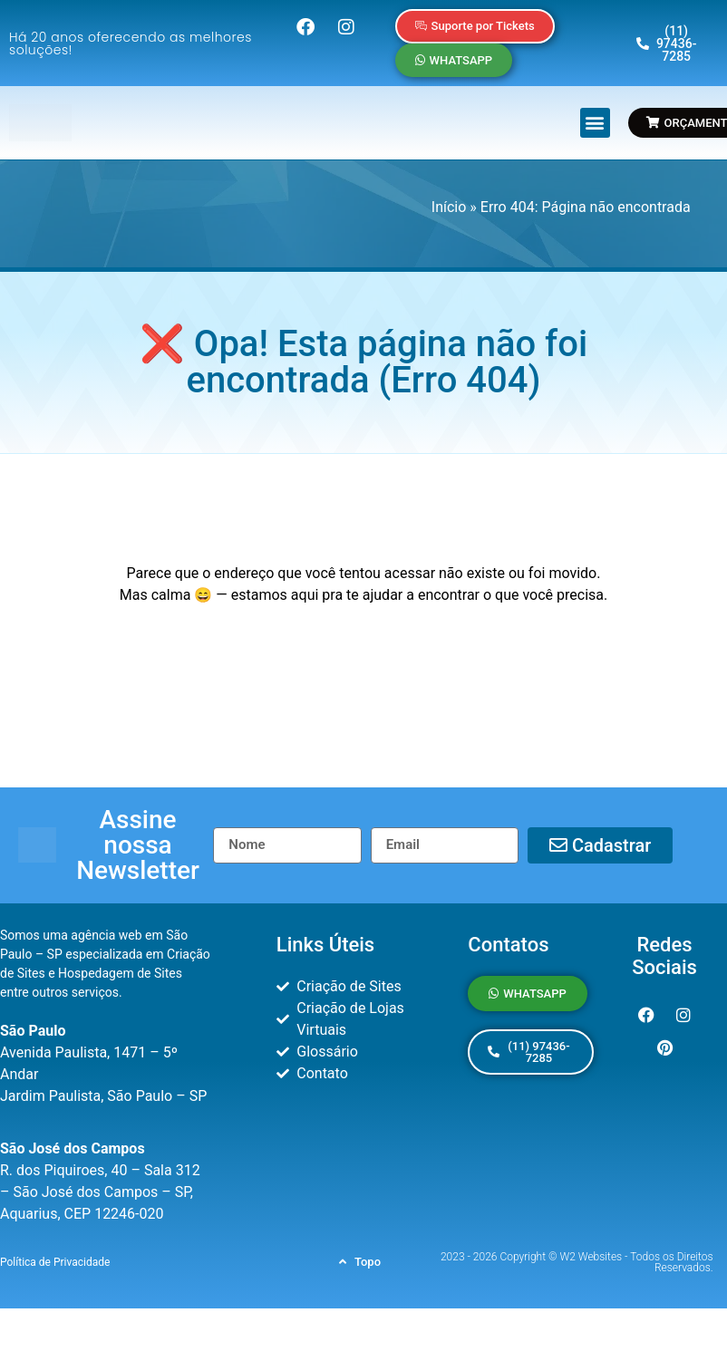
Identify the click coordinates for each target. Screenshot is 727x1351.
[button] (595, 123)
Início (449, 207)
